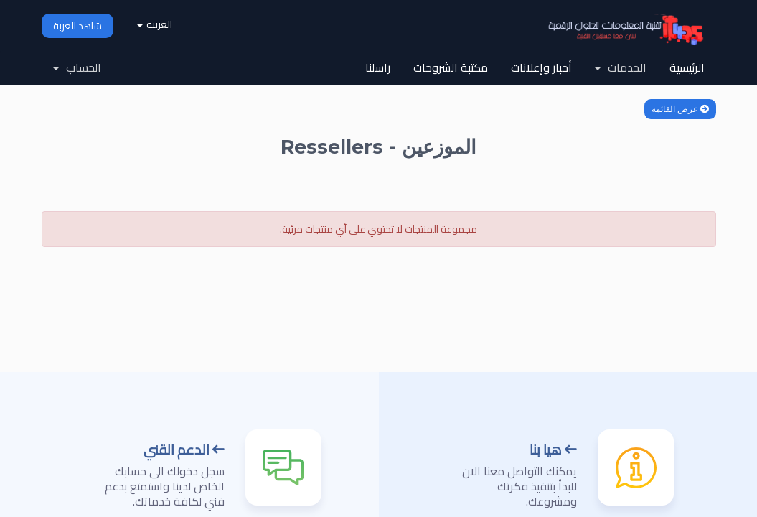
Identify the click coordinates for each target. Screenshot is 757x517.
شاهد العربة (77, 26)
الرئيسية (687, 67)
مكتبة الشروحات (450, 67)
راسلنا (377, 67)
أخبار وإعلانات (541, 67)
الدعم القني (184, 450)
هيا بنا (553, 450)
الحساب (77, 67)
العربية (154, 24)
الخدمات (620, 67)
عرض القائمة (680, 109)
